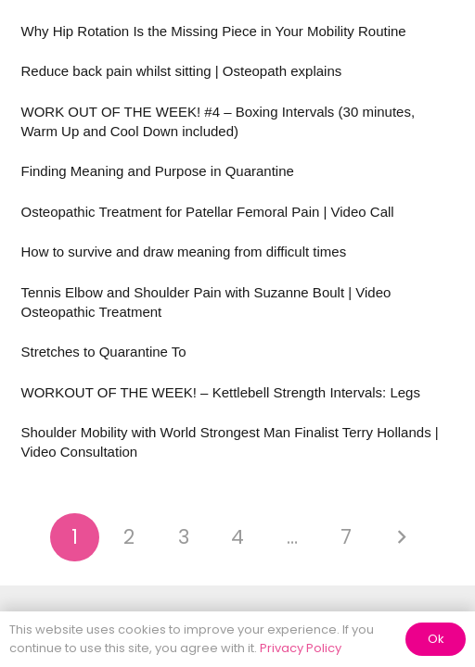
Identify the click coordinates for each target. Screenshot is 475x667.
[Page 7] (346, 537)
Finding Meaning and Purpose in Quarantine (157, 171)
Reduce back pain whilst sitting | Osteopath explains (181, 71)
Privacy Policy (300, 648)
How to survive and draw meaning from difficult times (184, 251)
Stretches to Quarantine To (103, 351)
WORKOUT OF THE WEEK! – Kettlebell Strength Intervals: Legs (220, 392)
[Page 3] (183, 537)
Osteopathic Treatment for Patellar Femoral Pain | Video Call (207, 212)
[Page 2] (129, 537)
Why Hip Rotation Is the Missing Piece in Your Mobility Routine (213, 31)
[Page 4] (238, 537)
